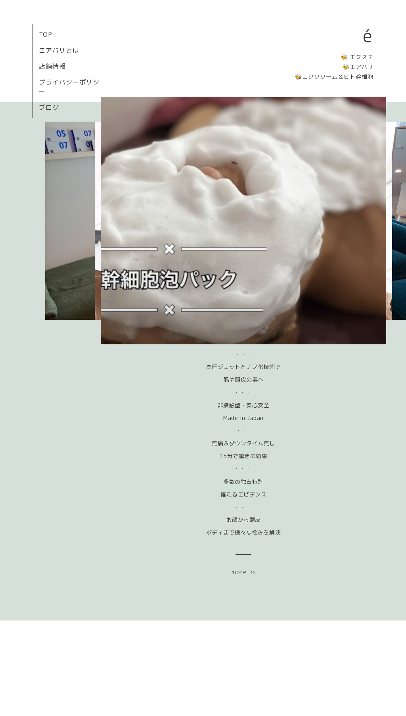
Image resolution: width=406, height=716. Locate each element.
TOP (45, 34)
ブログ (49, 107)
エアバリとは (59, 50)
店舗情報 (52, 66)
